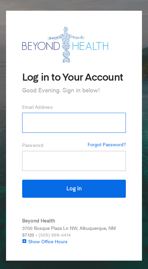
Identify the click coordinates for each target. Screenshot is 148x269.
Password (33, 145)
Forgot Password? (107, 144)
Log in (74, 189)
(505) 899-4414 (55, 234)
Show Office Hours (44, 241)
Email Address (37, 106)
